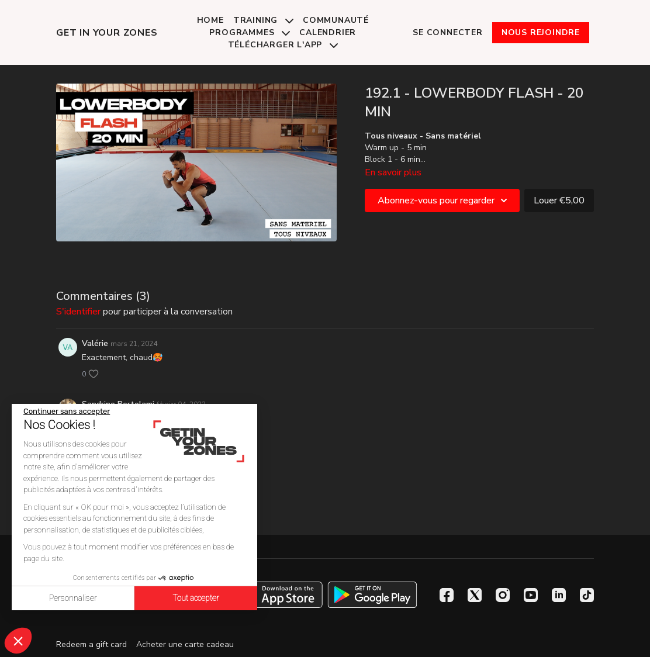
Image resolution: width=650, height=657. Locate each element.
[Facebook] (447, 595)
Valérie (95, 343)
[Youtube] (531, 595)
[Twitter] (475, 595)
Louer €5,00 (559, 200)
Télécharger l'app (283, 44)
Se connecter (448, 32)
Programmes (249, 32)
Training (263, 20)
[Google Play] (372, 595)
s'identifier (78, 311)
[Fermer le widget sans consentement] (67, 411)
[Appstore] (278, 595)
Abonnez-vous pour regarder (444, 200)
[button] (18, 641)
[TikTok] (587, 595)
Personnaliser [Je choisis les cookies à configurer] (73, 598)
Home (210, 20)
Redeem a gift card (91, 644)
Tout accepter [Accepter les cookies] (195, 598)
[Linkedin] (559, 595)
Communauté (336, 20)
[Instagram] (503, 595)
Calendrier (327, 32)
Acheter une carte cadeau (185, 644)
